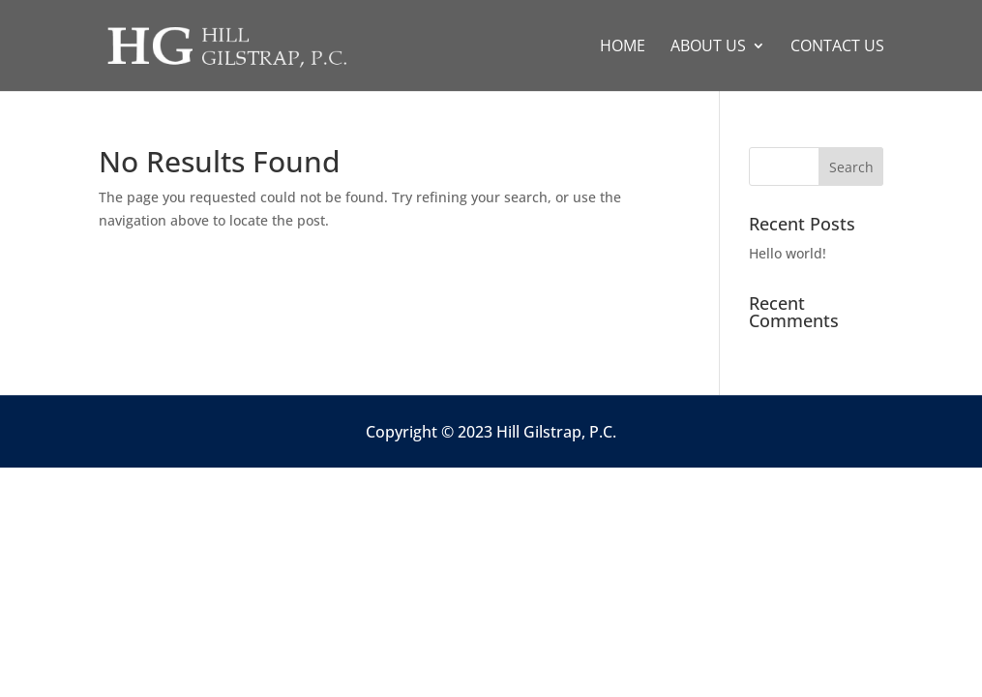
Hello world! (787, 253)
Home (622, 47)
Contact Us (837, 47)
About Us (708, 47)
